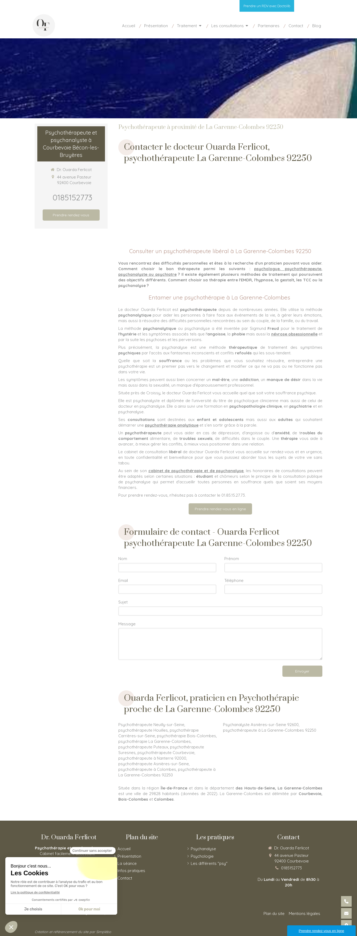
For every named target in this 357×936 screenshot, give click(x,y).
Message (127, 623)
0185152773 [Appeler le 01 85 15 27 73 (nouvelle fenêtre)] (72, 197)
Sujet (123, 602)
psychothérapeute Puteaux (143, 746)
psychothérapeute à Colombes (147, 769)
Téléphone (234, 580)
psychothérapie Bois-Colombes (186, 735)
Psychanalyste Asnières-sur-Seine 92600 (261, 724)
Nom (122, 558)
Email (123, 580)
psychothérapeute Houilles (143, 730)
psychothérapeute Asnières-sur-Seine (153, 763)
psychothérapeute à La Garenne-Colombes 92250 (269, 730)
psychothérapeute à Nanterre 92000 (152, 758)
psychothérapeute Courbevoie (165, 752)
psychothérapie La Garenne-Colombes (154, 741)
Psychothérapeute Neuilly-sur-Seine (151, 724)
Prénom (231, 558)
